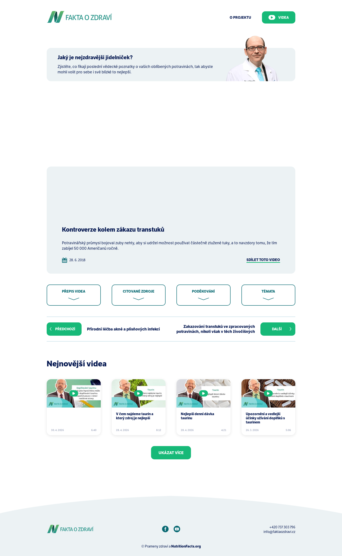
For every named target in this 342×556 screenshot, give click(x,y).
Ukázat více (171, 452)
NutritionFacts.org (186, 546)
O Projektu (240, 17)
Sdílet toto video (263, 260)
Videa (278, 17)
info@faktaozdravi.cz (279, 531)
